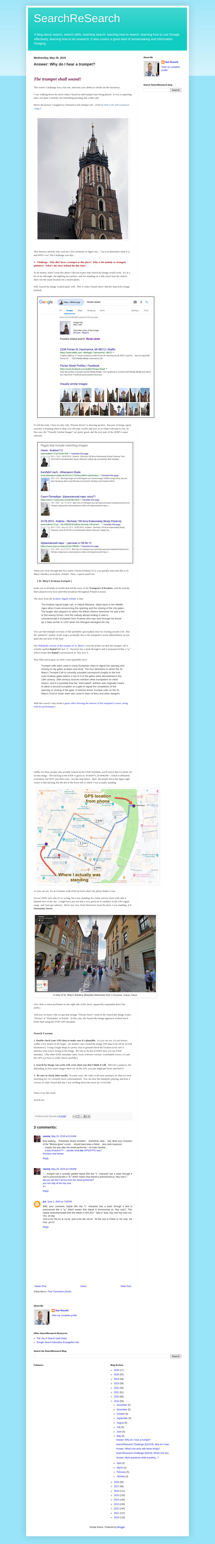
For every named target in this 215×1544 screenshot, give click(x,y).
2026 (117, 1370)
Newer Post (40, 1286)
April (119, 1463)
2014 (117, 1499)
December (122, 1405)
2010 (117, 1517)
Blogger (121, 1527)
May (119, 1436)
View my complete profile (64, 1315)
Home (83, 1286)
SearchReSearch (77, 18)
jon (44, 1201)
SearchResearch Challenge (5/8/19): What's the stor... (143, 1453)
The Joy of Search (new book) (52, 1338)
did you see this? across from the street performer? (68, 1180)
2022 (117, 1388)
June (119, 1431)
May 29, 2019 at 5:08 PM (63, 1169)
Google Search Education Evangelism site (58, 1342)
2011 (117, 1513)
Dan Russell (171, 62)
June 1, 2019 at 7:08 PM (59, 1201)
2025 (117, 1374)
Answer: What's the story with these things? (138, 1448)
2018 (117, 1482)
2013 (117, 1504)
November (122, 1409)
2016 (117, 1491)
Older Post (125, 1286)
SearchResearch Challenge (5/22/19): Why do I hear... (143, 1444)
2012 (117, 1508)
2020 (117, 1396)
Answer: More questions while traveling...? (137, 1457)
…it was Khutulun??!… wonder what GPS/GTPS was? (72, 1150)
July (119, 1427)
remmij (46, 1136)
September (122, 1418)
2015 (117, 1495)
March (120, 1467)
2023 (117, 1383)
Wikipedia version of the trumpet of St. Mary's (61, 645)
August (120, 1422)
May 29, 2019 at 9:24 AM (63, 1136)
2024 (117, 1379)
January (121, 1476)
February (121, 1472)
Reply (46, 1158)
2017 (117, 1486)
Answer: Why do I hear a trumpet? (133, 1440)
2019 (117, 1401)
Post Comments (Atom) (59, 1291)
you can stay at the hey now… (58, 1183)
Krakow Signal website (64, 598)
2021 (117, 1392)
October (121, 1414)
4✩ (44, 1186)
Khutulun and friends (53, 1153)
